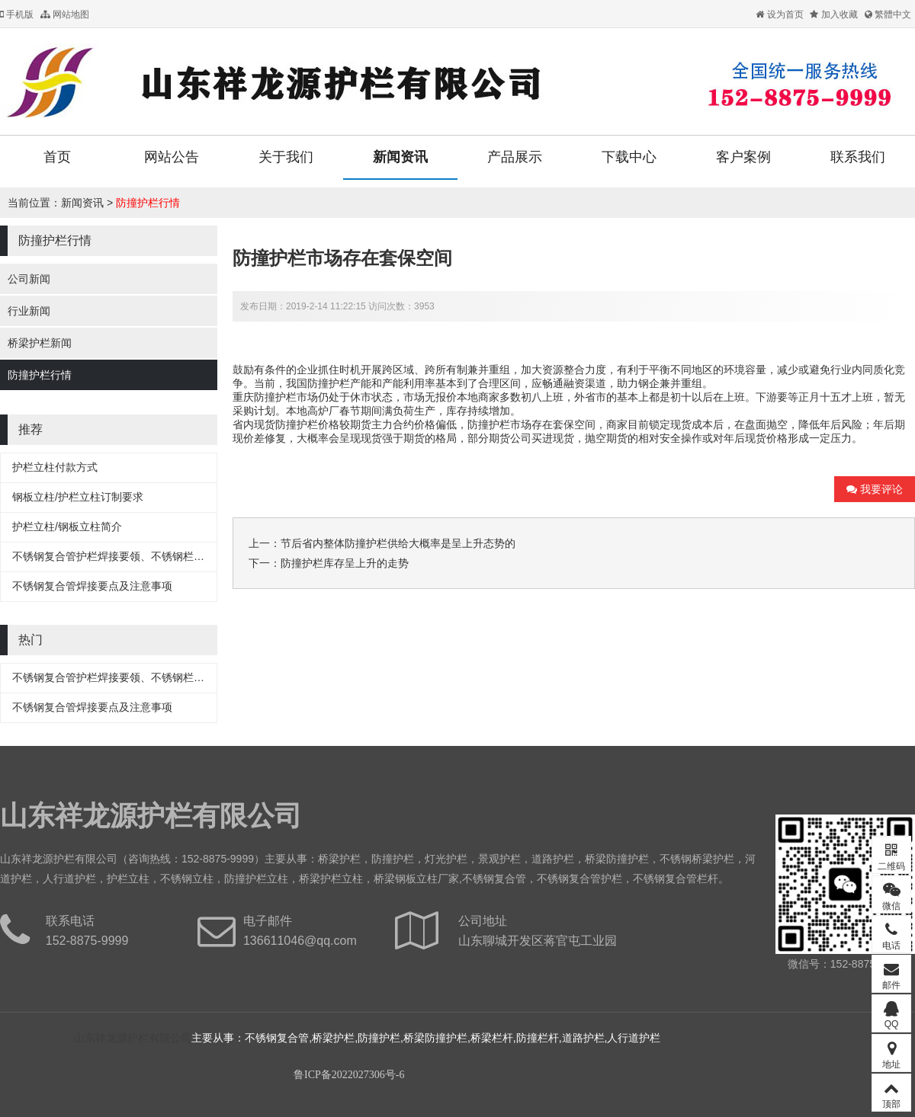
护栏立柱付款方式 (55, 467)
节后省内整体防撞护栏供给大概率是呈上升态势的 (398, 543)
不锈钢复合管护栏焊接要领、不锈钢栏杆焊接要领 (129, 556)
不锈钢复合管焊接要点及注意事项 (92, 586)
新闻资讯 (400, 157)
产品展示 (514, 157)
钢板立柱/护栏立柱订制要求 (77, 497)
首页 (57, 157)
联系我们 (857, 157)
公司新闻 (29, 279)
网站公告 (171, 157)
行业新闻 (29, 311)
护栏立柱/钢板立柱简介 (67, 526)
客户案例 (743, 157)
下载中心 (629, 157)
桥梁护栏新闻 (40, 343)
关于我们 (285, 157)
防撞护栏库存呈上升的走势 (345, 563)
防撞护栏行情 (148, 203)
